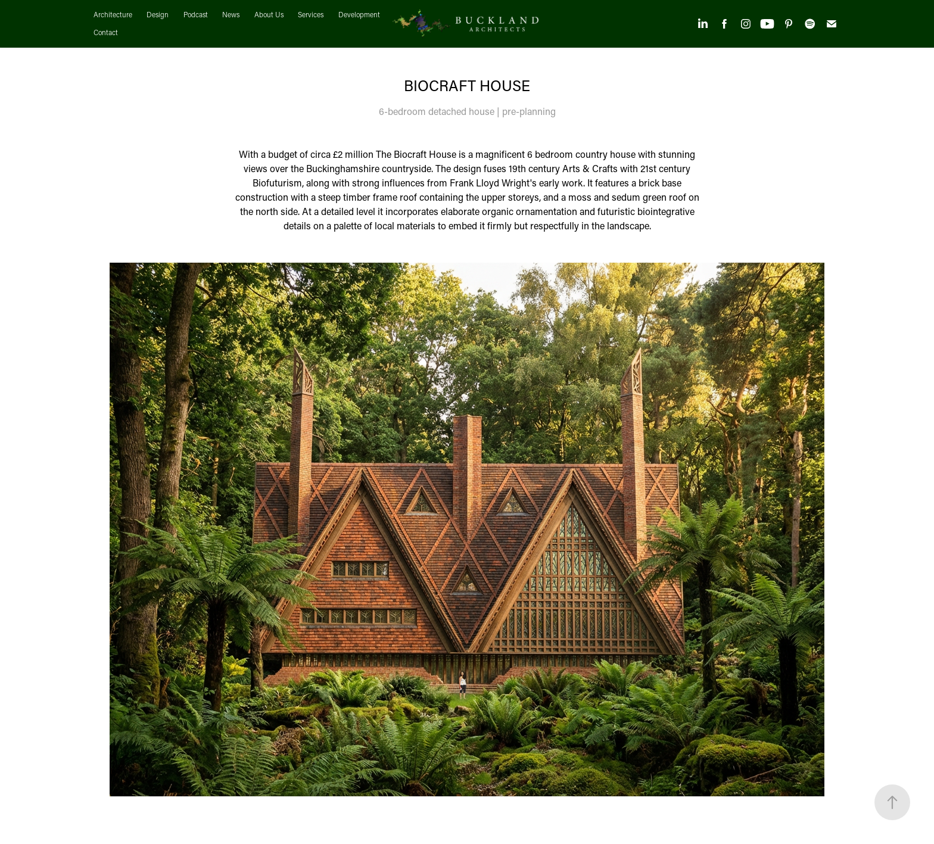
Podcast (195, 14)
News (230, 14)
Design (158, 14)
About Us (269, 14)
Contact (106, 32)
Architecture (113, 14)
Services (310, 14)
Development (359, 14)
